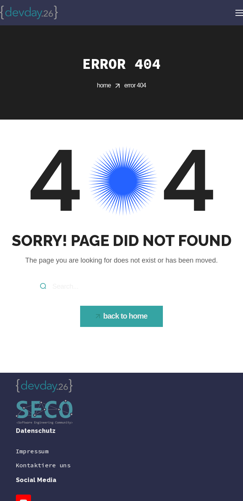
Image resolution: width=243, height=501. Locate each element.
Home (104, 85)
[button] (121, 316)
